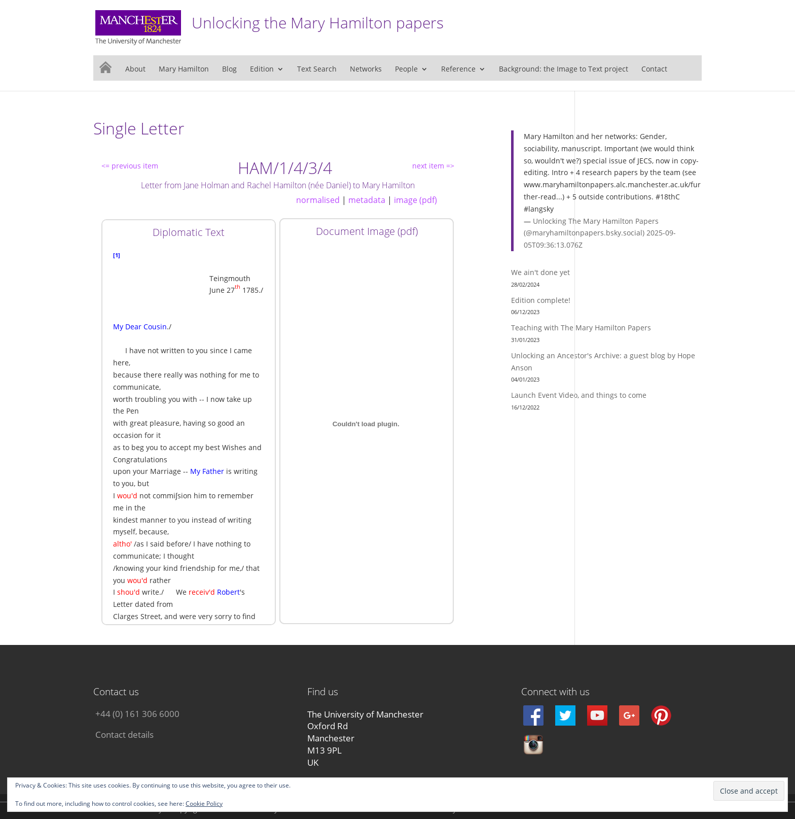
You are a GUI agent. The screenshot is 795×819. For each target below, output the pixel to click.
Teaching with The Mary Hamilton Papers (581, 327)
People (406, 69)
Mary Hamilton (184, 69)
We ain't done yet (540, 272)
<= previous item (129, 165)
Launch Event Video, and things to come (578, 395)
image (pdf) (415, 200)
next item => (433, 165)
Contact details (124, 734)
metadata (366, 200)
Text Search (317, 69)
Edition (262, 69)
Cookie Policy (204, 803)
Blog (229, 69)
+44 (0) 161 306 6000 (137, 714)
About (135, 69)
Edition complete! (540, 300)
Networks (366, 69)
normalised (318, 200)
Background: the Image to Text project (563, 69)
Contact (654, 69)
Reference (458, 69)
